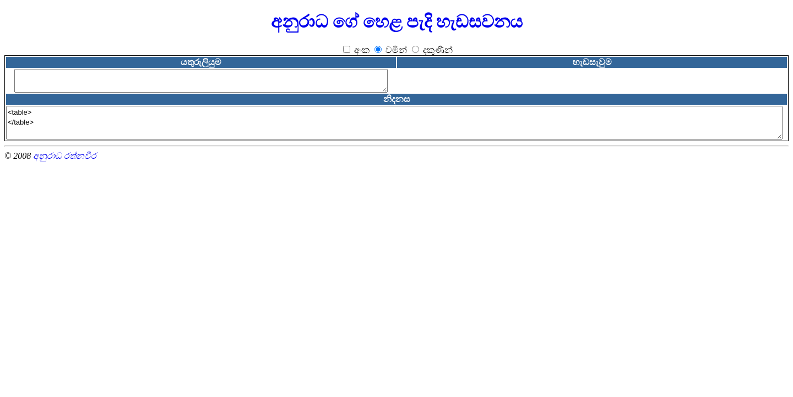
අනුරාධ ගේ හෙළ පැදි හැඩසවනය (397, 21)
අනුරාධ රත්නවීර (64, 155)
